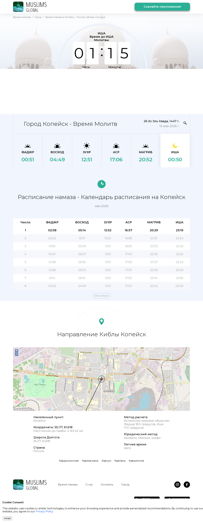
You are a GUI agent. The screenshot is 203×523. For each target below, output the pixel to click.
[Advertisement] (101, 91)
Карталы (120, 460)
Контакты (107, 484)
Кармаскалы (90, 460)
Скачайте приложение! (162, 6)
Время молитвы (22, 17)
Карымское (136, 460)
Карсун (106, 460)
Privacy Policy (44, 511)
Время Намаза (67, 484)
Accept (7, 518)
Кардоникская (69, 460)
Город (38, 17)
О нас (89, 484)
